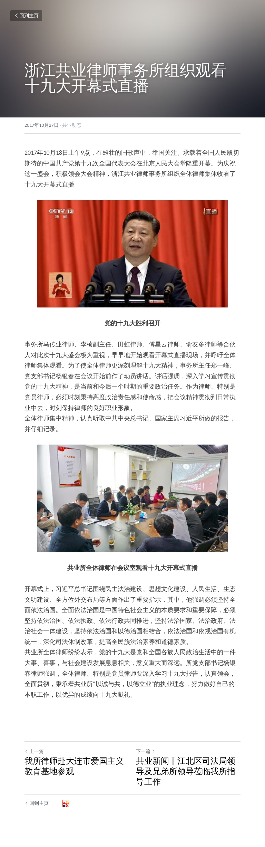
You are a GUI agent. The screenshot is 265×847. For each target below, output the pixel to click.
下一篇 (145, 751)
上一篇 (34, 751)
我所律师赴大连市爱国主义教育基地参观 (74, 766)
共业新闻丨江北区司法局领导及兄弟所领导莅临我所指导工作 (185, 771)
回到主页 (26, 16)
